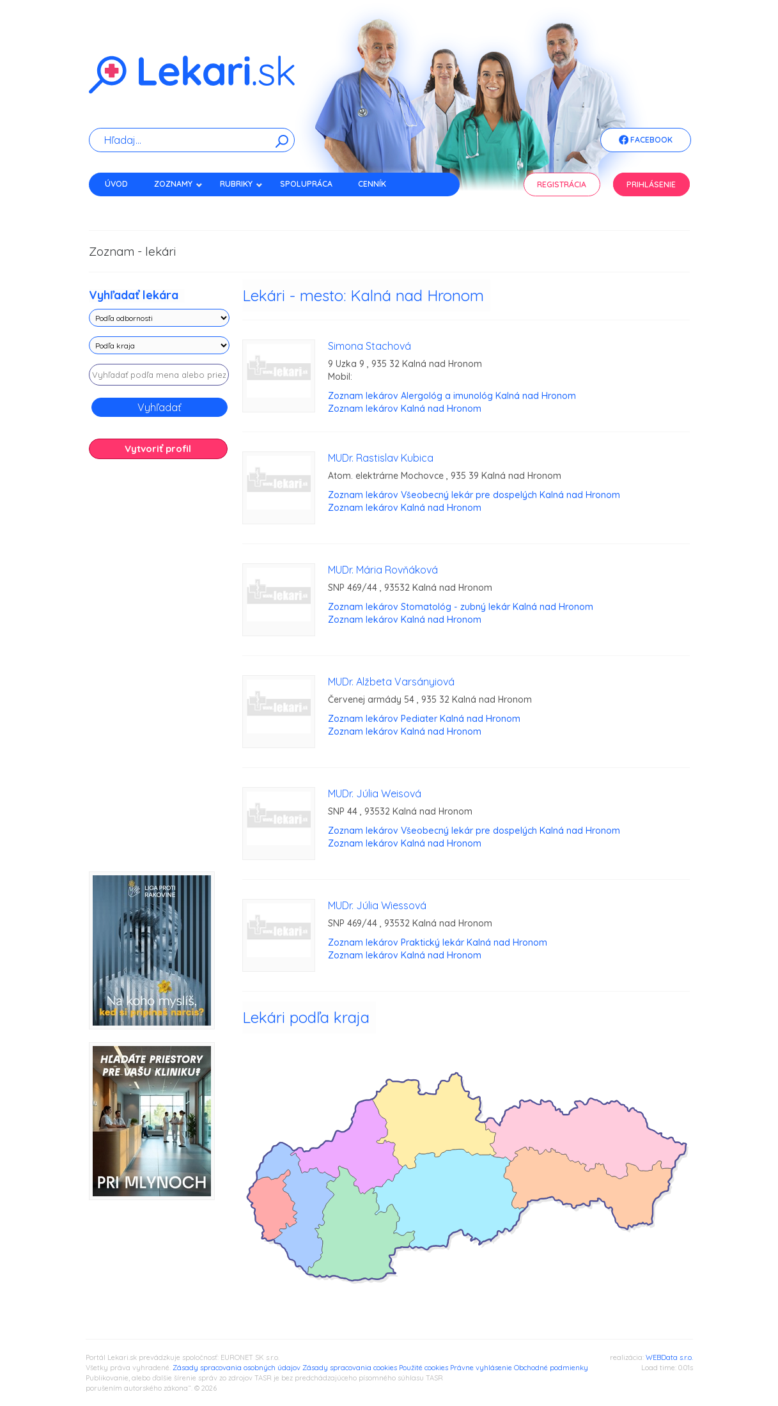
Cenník (372, 184)
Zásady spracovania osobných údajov (236, 1367)
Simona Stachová (369, 346)
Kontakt (123, 206)
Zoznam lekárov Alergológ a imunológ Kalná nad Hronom (452, 396)
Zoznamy (178, 184)
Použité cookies (423, 1367)
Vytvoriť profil (158, 448)
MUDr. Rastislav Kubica (380, 457)
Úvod (116, 184)
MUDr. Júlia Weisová (374, 793)
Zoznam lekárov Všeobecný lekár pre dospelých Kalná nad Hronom (474, 495)
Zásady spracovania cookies (349, 1367)
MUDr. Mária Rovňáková (383, 569)
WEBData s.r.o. (669, 1357)
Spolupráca (306, 184)
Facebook (646, 140)
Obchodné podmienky (551, 1367)
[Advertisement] (159, 670)
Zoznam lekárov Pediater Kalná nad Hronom (424, 718)
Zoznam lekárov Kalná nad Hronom (404, 408)
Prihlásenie (651, 184)
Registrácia (561, 184)
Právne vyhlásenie (481, 1367)
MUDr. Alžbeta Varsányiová (391, 681)
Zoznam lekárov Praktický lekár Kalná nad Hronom (437, 942)
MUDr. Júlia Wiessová (377, 905)
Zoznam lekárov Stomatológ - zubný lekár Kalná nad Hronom (460, 607)
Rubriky (241, 184)
